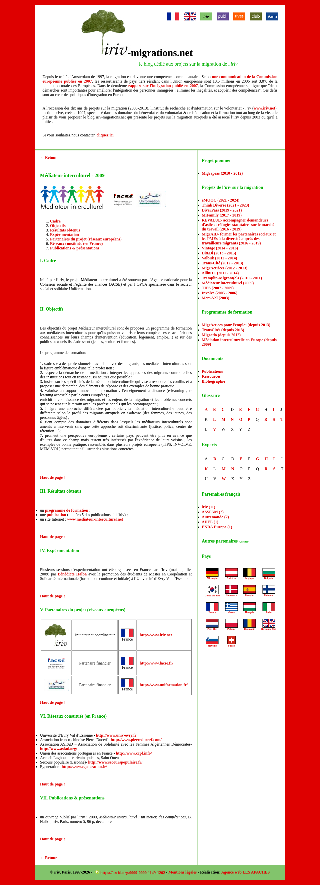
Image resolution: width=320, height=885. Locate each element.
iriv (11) (208, 507)
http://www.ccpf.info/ (134, 753)
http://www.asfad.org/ (58, 749)
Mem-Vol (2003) (215, 298)
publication (56, 515)
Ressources (211, 376)
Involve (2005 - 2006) (220, 293)
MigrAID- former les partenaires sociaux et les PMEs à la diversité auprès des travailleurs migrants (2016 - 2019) (239, 238)
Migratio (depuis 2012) (221, 335)
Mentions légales (182, 872)
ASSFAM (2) (213, 512)
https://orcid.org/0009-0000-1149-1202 (130, 873)
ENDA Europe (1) (217, 527)
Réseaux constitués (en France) (76, 243)
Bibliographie (213, 381)
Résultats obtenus (65, 230)
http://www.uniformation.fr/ (164, 685)
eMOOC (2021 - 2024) (221, 200)
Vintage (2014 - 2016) (220, 248)
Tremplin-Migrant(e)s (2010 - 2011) (232, 278)
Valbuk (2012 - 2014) (219, 258)
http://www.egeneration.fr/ (84, 767)
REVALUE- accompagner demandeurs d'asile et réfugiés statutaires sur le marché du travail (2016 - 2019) (238, 224)
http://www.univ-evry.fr (116, 735)
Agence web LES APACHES (245, 872)
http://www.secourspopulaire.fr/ (115, 762)
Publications (212, 371)
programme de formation (66, 510)
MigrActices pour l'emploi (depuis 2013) (236, 325)
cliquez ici (105, 135)
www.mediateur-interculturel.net (95, 519)
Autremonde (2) (215, 517)
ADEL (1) (210, 522)
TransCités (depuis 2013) (223, 330)
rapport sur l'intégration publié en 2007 (163, 86)
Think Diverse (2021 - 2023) (225, 205)
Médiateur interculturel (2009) (228, 283)
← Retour (48, 157)
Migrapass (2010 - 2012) (222, 173)
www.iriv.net (264, 108)
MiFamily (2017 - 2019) (222, 215)
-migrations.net (160, 52)
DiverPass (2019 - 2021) (222, 210)
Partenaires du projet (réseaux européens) (86, 239)
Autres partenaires (225, 541)
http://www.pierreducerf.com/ (136, 740)
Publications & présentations (74, 248)
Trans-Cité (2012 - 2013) (222, 263)
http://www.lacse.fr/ (156, 663)
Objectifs (58, 225)
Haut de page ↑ (53, 477)
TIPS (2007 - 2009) (218, 288)
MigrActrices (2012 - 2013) (225, 268)
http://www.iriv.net (156, 635)
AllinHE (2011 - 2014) (220, 273)
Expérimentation (64, 234)
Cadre (55, 221)
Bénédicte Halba (72, 574)
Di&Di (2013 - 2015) (219, 253)
